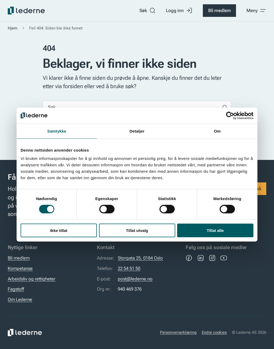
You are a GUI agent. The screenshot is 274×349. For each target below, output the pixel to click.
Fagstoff (16, 289)
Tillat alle (215, 230)
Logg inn (179, 10)
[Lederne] (26, 11)
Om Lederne (20, 299)
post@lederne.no (135, 279)
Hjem (12, 28)
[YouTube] (223, 258)
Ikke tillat (58, 230)
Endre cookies (214, 332)
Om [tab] (217, 131)
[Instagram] (212, 258)
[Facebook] (189, 258)
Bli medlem (219, 10)
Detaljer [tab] (137, 131)
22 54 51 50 (129, 268)
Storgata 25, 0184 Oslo (140, 258)
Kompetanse (20, 268)
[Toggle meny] (256, 10)
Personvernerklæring (178, 332)
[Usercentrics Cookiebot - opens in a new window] (230, 115)
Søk (147, 10)
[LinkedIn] (200, 258)
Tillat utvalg (137, 230)
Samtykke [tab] (56, 131)
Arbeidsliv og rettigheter (31, 279)
